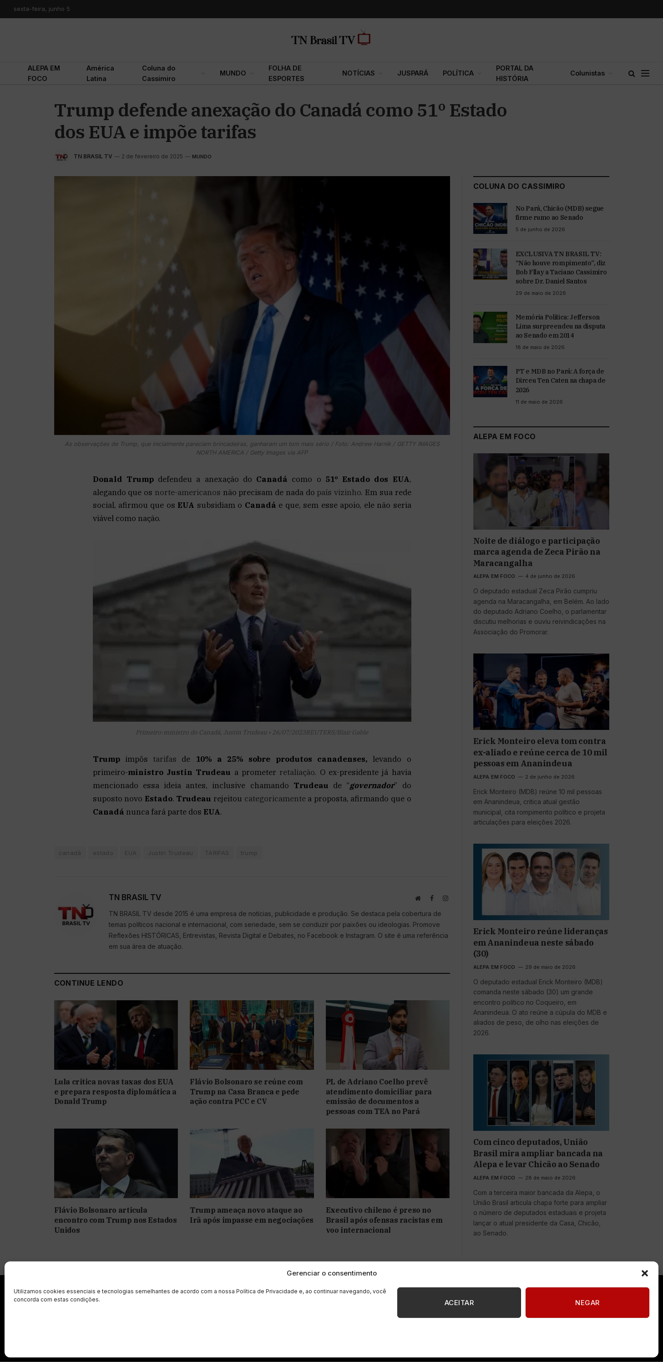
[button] (644, 1273)
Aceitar (459, 1302)
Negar (587, 1302)
